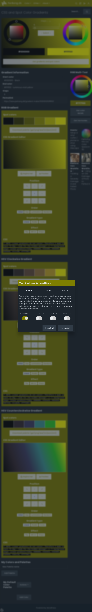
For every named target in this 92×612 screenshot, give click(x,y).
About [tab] (65, 290)
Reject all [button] (49, 328)
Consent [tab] (28, 290)
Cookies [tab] (47, 290)
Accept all (65, 328)
